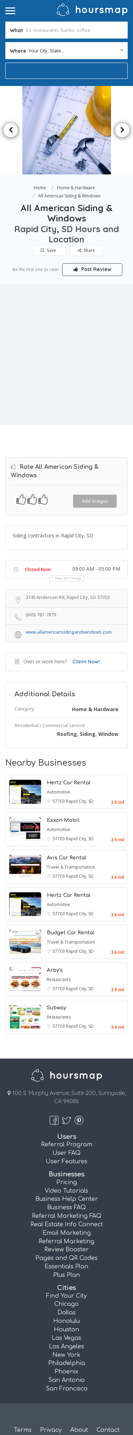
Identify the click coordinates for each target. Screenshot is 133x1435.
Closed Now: (38, 568)
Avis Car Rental (66, 856)
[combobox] (66, 50)
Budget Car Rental (70, 931)
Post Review (92, 269)
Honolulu (66, 1320)
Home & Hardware (76, 188)
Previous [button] (10, 130)
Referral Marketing (66, 1240)
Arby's (55, 969)
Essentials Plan (66, 1265)
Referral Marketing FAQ (66, 1215)
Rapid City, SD (80, 800)
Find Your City (66, 1294)
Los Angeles (66, 1345)
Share (86, 250)
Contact (108, 1428)
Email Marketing (67, 1231)
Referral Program (66, 1143)
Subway (56, 1006)
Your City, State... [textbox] (46, 50)
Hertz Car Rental (68, 781)
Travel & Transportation (71, 866)
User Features (66, 1160)
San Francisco (67, 1387)
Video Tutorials (66, 1189)
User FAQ (66, 1152)
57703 (59, 800)
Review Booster (66, 1248)
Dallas (66, 1311)
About (79, 1428)
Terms (23, 1428)
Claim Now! (86, 660)
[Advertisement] (66, 355)
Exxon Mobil (63, 819)
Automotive (58, 791)
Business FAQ (66, 1206)
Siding (87, 733)
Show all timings (68, 577)
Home (40, 188)
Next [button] (122, 130)
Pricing (66, 1181)
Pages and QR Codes (66, 1257)
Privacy (51, 1428)
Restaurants (59, 978)
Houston (66, 1328)
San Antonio (66, 1379)
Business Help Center (66, 1198)
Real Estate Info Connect (67, 1223)
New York (66, 1353)
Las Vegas (66, 1337)
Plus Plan (66, 1274)
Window (108, 733)
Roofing (67, 733)
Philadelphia (66, 1362)
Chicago (66, 1303)
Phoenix (66, 1370)
